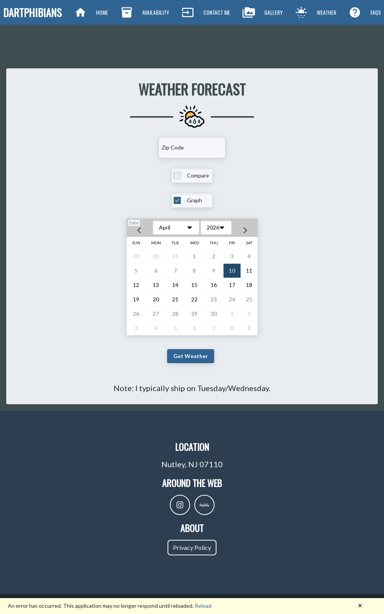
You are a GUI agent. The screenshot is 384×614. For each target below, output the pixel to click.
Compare (198, 175)
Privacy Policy (192, 547)
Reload (203, 605)
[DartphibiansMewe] (204, 505)
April (164, 227)
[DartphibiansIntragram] (180, 505)
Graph (194, 200)
